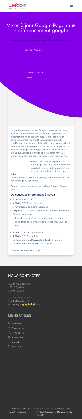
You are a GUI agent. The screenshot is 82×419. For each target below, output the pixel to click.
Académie (17, 323)
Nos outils (17, 346)
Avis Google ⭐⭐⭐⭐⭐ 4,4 (24, 304)
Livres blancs (19, 337)
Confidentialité (45, 412)
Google (28, 77)
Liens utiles (19, 315)
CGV (42, 415)
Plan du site (18, 328)
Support (15, 342)
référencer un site (30, 250)
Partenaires (18, 332)
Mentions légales (64, 412)
